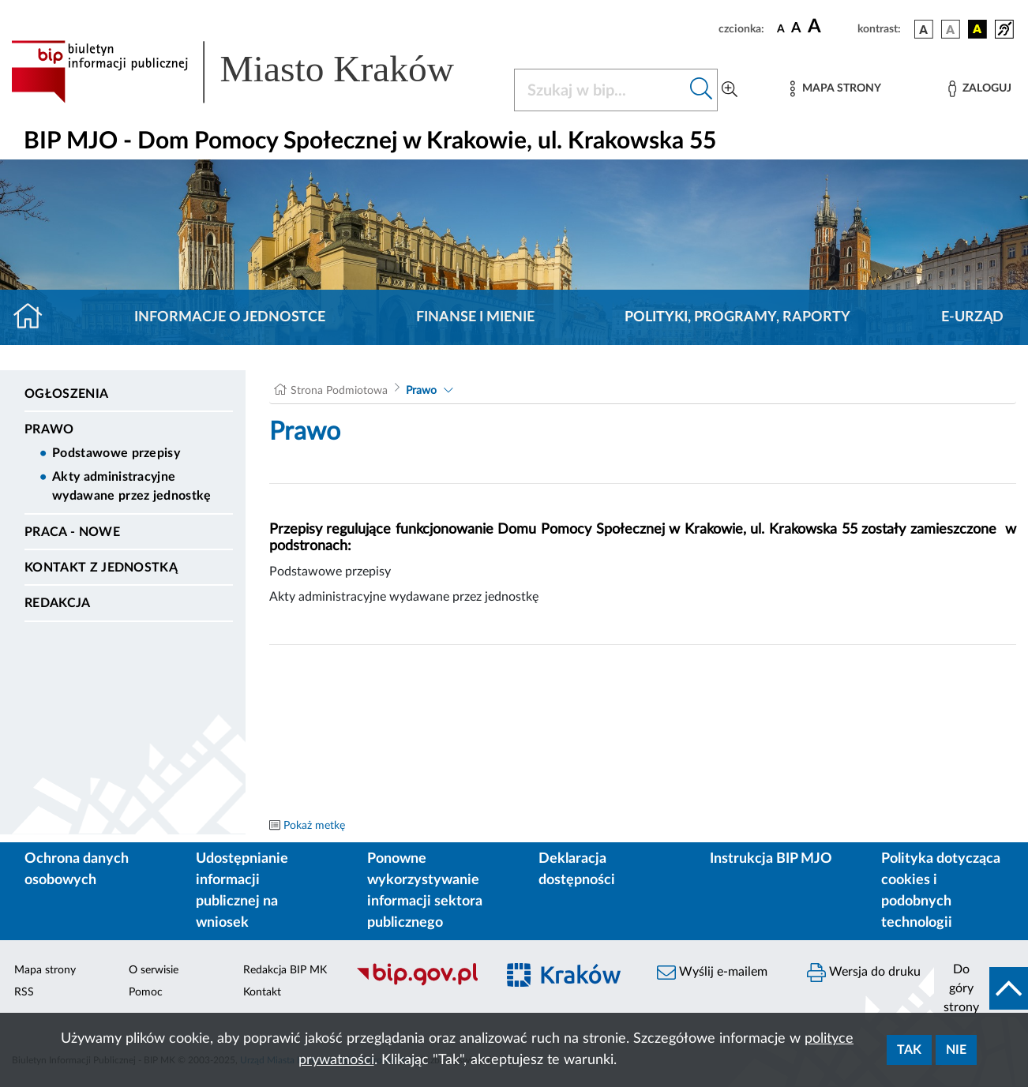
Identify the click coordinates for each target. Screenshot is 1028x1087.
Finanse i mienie (475, 317)
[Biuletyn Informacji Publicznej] (418, 983)
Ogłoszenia (66, 394)
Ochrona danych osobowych (76, 869)
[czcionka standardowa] (780, 28)
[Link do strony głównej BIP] (253, 72)
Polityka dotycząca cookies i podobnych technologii (940, 891)
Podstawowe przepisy (116, 453)
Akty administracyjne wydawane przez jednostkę (132, 486)
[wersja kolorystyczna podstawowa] (924, 29)
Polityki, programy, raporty (737, 317)
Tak (909, 1050)
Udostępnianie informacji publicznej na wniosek (242, 891)
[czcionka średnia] (796, 28)
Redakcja (57, 603)
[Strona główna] (34, 317)
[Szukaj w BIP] (600, 90)
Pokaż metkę (314, 825)
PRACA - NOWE (72, 532)
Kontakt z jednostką (101, 567)
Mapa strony (45, 970)
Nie (956, 1050)
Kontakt (262, 992)
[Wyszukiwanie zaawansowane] (729, 90)
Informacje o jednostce (229, 317)
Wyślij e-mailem (712, 972)
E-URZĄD (972, 317)
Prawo (49, 429)
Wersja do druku (864, 972)
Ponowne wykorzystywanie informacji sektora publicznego (424, 891)
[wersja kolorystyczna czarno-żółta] (977, 29)
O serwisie (153, 970)
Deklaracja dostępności (576, 869)
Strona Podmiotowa (339, 390)
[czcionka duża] (830, 27)
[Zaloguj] (979, 89)
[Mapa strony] (835, 89)
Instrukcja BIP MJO (771, 859)
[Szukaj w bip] (701, 90)
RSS (24, 992)
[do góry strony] (981, 988)
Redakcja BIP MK (285, 970)
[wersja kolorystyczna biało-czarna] (950, 29)
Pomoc (146, 992)
